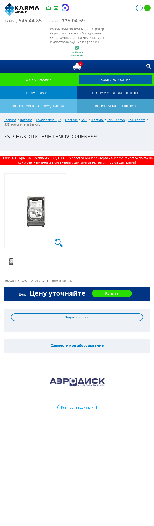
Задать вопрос (77, 317)
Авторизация (139, 8)
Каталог (26, 120)
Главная (10, 120)
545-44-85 (23, 20)
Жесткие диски (76, 120)
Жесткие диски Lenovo (108, 120)
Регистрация (147, 8)
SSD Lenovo (136, 120)
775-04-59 (67, 20)
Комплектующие (48, 120)
